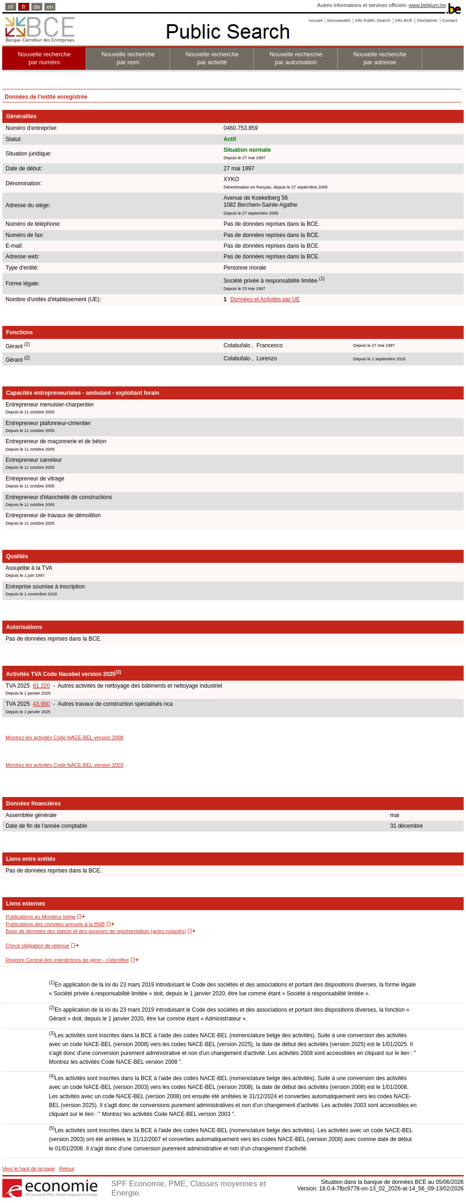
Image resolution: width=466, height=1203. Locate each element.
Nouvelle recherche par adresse (379, 58)
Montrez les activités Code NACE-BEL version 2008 (64, 737)
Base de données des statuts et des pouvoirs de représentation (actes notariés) (96, 931)
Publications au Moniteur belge (40, 916)
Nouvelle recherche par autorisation (295, 58)
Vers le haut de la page (28, 1168)
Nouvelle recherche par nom (128, 58)
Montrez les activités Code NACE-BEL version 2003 (64, 765)
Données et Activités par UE (265, 299)
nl (10, 6)
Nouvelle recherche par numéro (44, 58)
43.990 (41, 704)
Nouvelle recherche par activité (212, 58)
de (37, 6)
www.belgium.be (427, 5)
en (50, 6)
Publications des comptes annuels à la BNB (55, 924)
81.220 (41, 686)
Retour (67, 1168)
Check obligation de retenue (37, 945)
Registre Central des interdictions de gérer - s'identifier (67, 960)
